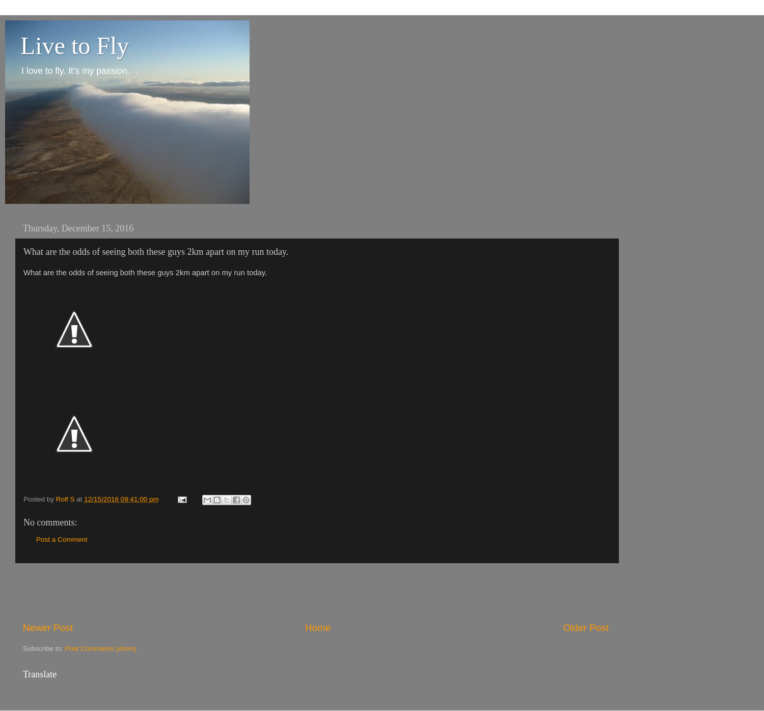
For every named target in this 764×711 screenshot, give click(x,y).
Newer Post (48, 627)
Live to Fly (74, 45)
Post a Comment (62, 539)
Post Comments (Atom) (101, 648)
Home (318, 627)
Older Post (586, 627)
